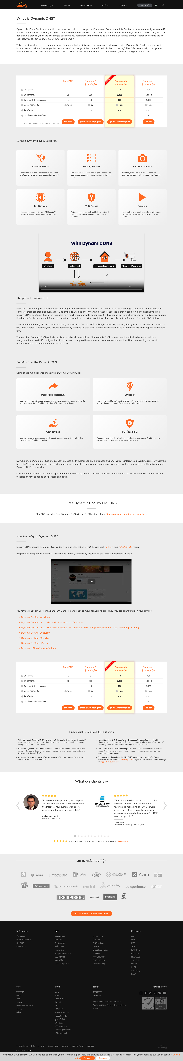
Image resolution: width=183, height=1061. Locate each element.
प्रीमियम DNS (21, 936)
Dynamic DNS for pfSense (35, 643)
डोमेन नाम (96, 953)
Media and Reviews (24, 1005)
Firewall (134, 963)
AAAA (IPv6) (125, 547)
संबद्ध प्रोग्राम (97, 992)
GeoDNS (20, 943)
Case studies (60, 999)
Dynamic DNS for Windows (35, 617)
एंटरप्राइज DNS (22, 946)
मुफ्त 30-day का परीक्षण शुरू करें (90, 122)
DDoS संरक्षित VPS (62, 963)
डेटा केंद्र (19, 1002)
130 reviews (123, 841)
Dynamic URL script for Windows (38, 648)
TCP (133, 946)
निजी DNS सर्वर (99, 957)
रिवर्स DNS (59, 939)
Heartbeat (135, 957)
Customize (103, 1058)
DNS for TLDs (99, 960)
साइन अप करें (68, 122)
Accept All (87, 1058)
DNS (133, 936)
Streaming (135, 970)
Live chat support (124, 759)
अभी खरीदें (148, 122)
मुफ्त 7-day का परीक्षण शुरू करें (120, 122)
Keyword (135, 953)
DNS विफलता (60, 943)
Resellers (97, 995)
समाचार (19, 995)
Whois (96, 1008)
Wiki (57, 995)
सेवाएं (65, 5)
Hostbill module (61, 1016)
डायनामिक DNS (60, 936)
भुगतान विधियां (60, 1019)
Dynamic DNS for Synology (35, 632)
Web (133, 939)
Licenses (90, 1046)
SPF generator (61, 1026)
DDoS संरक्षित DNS (23, 939)
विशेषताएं (58, 1002)
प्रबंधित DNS (59, 946)
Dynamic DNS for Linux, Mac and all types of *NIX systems (52, 622)
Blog (57, 992)
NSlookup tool (61, 1033)
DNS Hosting (45, 5)
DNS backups (98, 943)
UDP (133, 943)
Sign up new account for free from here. (126, 514)
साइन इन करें (145, 5)
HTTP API (59, 1009)
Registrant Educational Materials (107, 1001)
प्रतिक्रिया (19, 1009)
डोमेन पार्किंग (59, 960)
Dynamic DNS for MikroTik (35, 638)
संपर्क (18, 999)
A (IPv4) (109, 547)
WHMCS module (62, 1012)
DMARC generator (63, 1029)
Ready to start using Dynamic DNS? (91, 913)
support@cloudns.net (109, 762)
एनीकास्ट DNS (98, 946)
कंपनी (104, 5)
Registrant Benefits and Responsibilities (110, 1005)
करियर (18, 1012)
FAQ (56, 1005)
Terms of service (23, 1046)
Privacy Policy (39, 1046)
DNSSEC (97, 939)
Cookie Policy (53, 1046)
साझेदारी (122, 5)
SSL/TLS (135, 960)
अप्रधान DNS (98, 936)
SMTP (133, 967)
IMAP (133, 974)
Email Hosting (99, 963)
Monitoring (84, 5)
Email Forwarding (100, 950)
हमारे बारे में (20, 992)
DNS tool (59, 1023)
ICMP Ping (135, 950)
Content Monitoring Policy (73, 1046)
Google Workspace (63, 953)
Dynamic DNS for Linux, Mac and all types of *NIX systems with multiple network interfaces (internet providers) (80, 627)
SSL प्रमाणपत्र (60, 957)
